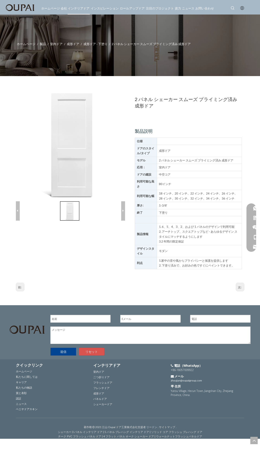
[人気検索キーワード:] (232, 8)
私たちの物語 (24, 387)
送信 (63, 352)
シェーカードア (102, 404)
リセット (91, 352)
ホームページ (24, 371)
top (254, 440)
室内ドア (98, 372)
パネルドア (100, 399)
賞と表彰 (21, 393)
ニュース (21, 404)
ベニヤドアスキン (27, 409)
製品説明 (144, 131)
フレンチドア (101, 388)
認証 (18, 398)
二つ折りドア (101, 377)
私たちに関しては (27, 377)
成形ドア (98, 393)
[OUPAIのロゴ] (27, 330)
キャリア (21, 382)
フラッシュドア (102, 382)
